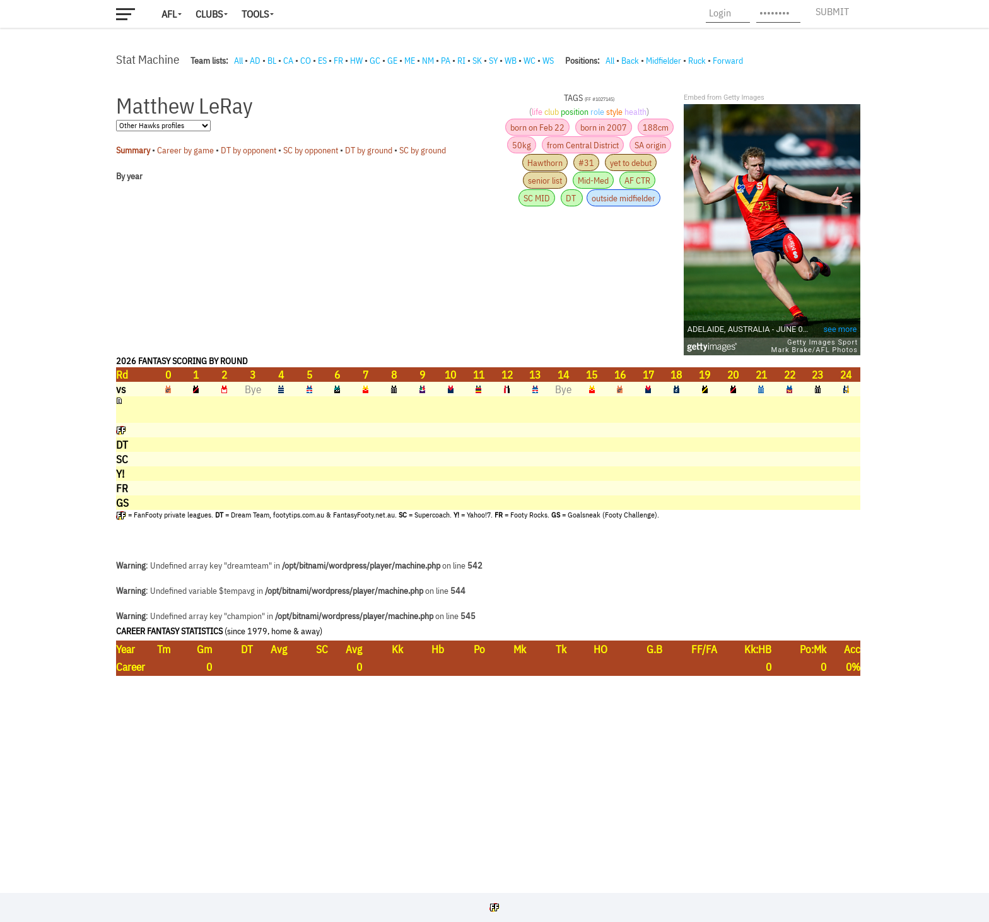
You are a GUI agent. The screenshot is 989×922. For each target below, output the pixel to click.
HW (356, 60)
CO (305, 60)
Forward (728, 60)
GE (392, 60)
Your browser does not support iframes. (488, 476)
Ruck (697, 60)
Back (630, 60)
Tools (255, 14)
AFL (169, 14)
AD (255, 60)
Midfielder (663, 60)
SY (493, 60)
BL (271, 60)
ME (409, 60)
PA (445, 60)
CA (288, 60)
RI (461, 60)
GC (375, 60)
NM (428, 60)
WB (511, 60)
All (238, 60)
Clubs (209, 14)
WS (548, 60)
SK (477, 60)
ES (322, 60)
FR (338, 60)
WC (529, 60)
